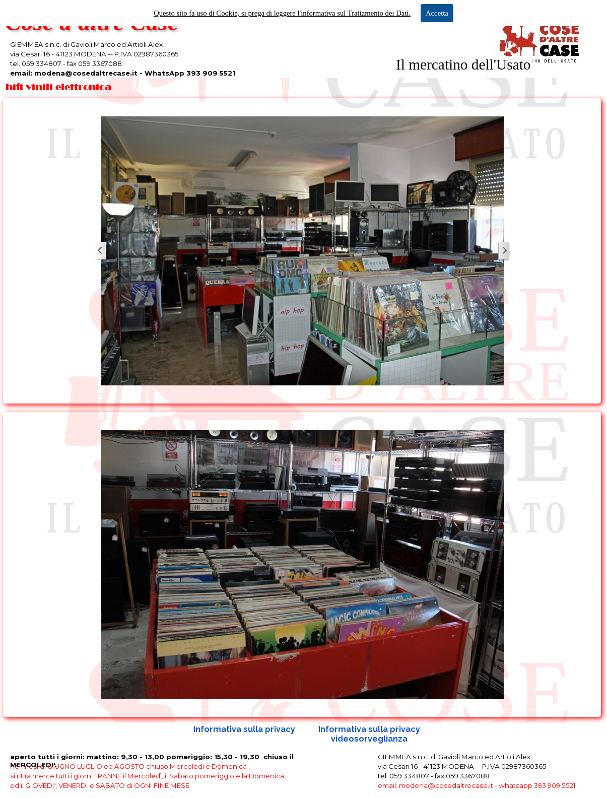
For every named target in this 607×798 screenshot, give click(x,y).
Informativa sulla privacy (244, 729)
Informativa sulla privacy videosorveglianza (370, 734)
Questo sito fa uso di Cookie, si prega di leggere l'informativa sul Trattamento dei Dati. (282, 13)
